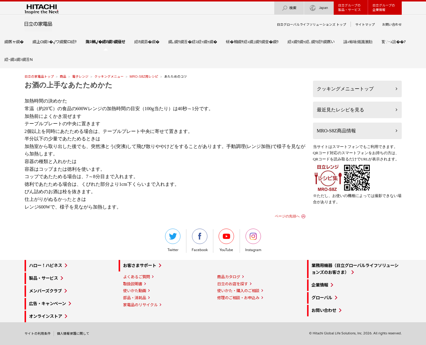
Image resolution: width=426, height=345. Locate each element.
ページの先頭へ (287, 216)
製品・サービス (43, 278)
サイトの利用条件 (38, 333)
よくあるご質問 (136, 276)
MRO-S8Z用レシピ (144, 76)
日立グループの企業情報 (383, 7)
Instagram (253, 240)
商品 (63, 76)
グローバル (322, 297)
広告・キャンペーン (47, 303)
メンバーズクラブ (45, 291)
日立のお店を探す (232, 283)
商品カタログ (228, 276)
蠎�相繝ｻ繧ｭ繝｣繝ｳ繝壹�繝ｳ (252, 41)
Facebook (200, 240)
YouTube (226, 240)
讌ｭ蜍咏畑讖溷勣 (357, 41)
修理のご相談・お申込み (238, 297)
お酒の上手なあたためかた (68, 85)
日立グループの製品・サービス (349, 7)
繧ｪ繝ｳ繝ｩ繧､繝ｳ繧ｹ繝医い (311, 41)
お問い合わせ (392, 24)
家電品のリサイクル (140, 304)
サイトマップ (365, 24)
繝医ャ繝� (14, 41)
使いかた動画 (134, 290)
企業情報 (320, 285)
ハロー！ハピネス (45, 265)
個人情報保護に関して (73, 333)
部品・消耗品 (134, 297)
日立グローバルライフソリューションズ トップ (311, 24)
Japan (319, 8)
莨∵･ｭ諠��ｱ (393, 41)
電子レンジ (80, 76)
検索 (289, 8)
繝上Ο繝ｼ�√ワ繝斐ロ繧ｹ (55, 41)
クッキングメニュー (109, 76)
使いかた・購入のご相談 (238, 290)
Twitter (172, 240)
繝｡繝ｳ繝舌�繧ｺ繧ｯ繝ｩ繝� (192, 41)
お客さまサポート (139, 265)
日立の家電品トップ (39, 76)
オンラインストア (45, 316)
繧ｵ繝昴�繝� (146, 41)
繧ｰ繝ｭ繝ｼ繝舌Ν (18, 59)
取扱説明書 (132, 283)
